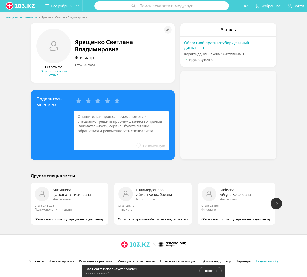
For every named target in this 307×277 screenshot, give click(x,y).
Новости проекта (61, 261)
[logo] (20, 6)
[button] (62, 5)
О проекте (36, 261)
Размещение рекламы (95, 261)
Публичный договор (215, 261)
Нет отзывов (62, 199)
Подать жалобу (267, 261)
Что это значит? (97, 273)
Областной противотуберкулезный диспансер (216, 45)
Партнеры (243, 261)
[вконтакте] (138, 255)
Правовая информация (177, 261)
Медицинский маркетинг (136, 261)
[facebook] (131, 255)
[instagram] (124, 255)
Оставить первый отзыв (54, 73)
